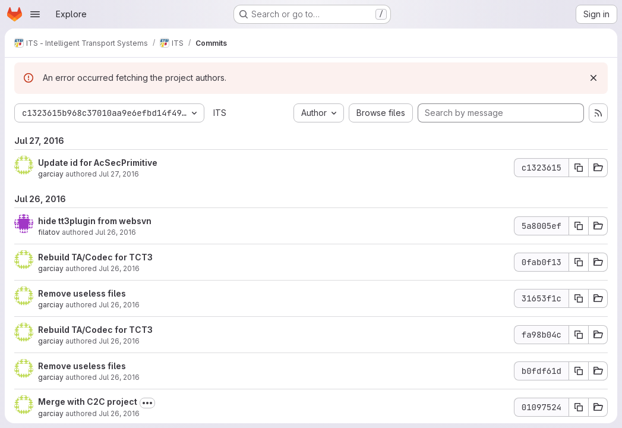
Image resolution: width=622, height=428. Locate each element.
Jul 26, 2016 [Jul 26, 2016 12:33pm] (119, 413)
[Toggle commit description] (147, 403)
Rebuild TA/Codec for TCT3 (95, 257)
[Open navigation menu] (35, 14)
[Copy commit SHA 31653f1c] (578, 298)
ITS (219, 113)
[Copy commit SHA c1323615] (578, 167)
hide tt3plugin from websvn (94, 221)
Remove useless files (82, 293)
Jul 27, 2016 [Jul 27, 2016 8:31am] (119, 173)
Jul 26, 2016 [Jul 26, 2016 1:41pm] (119, 304)
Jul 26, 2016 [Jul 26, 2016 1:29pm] (119, 377)
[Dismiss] (593, 78)
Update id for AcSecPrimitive (97, 163)
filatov (49, 232)
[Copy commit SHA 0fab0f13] (578, 262)
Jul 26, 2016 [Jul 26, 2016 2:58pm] (115, 232)
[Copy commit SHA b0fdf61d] (578, 370)
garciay (51, 173)
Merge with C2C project (87, 401)
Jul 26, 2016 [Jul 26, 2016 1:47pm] (119, 268)
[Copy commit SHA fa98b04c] (578, 334)
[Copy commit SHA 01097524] (578, 407)
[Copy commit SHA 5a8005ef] (578, 225)
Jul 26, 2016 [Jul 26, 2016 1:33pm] (119, 340)
